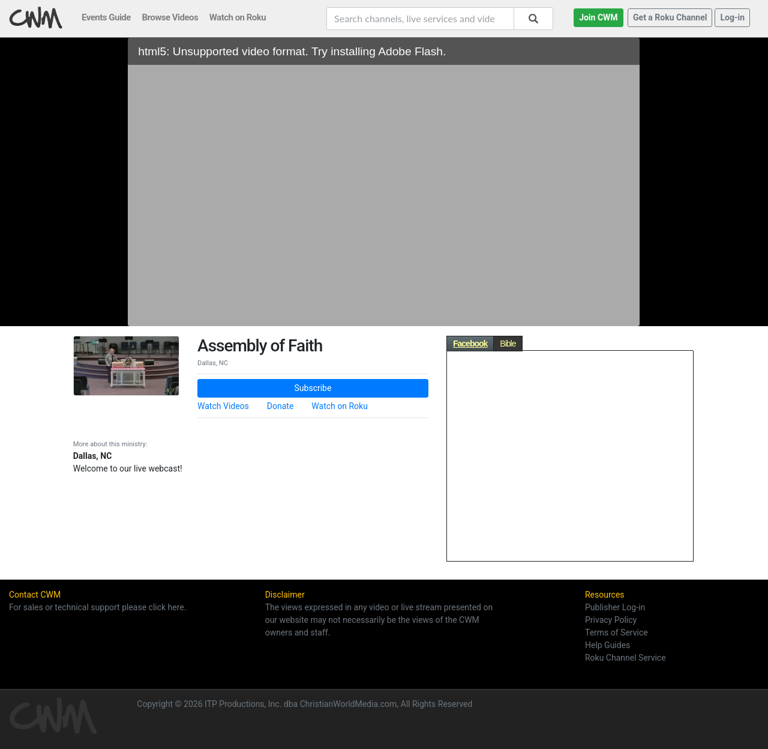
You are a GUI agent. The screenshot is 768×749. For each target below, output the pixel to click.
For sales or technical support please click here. (97, 607)
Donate (280, 406)
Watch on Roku (339, 406)
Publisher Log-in (615, 607)
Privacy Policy (611, 620)
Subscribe (313, 388)
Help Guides (607, 645)
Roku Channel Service (625, 658)
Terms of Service (616, 632)
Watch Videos (223, 406)
